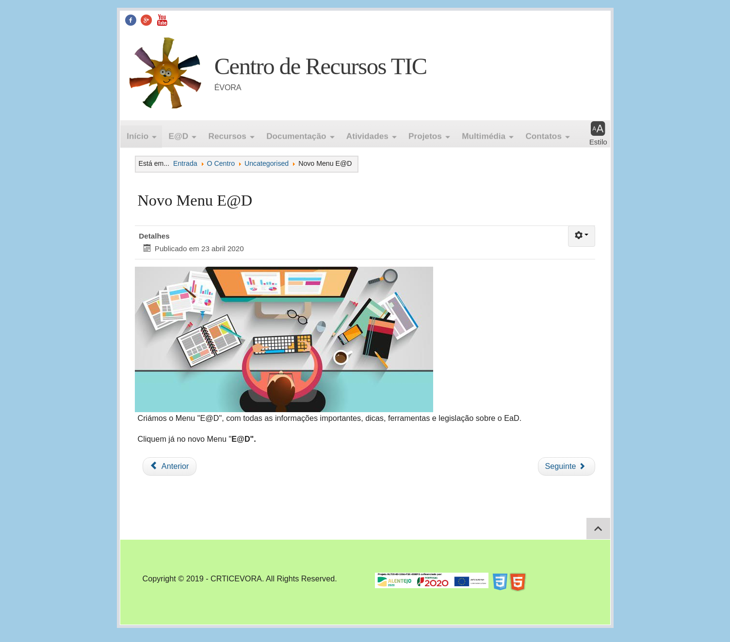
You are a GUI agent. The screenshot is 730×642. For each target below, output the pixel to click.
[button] (598, 133)
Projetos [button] (425, 133)
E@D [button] (179, 133)
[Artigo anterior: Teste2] (169, 466)
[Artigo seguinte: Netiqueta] (567, 466)
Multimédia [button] (483, 133)
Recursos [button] (227, 133)
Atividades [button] (367, 133)
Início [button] (137, 133)
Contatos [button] (543, 133)
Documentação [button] (296, 133)
